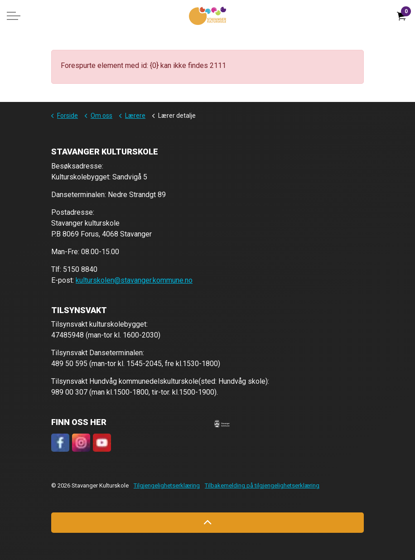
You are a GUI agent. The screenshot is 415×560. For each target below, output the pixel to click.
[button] (222, 423)
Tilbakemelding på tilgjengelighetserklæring (262, 485)
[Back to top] (207, 522)
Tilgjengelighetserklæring (167, 485)
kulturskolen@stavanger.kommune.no (134, 280)
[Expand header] (13, 16)
